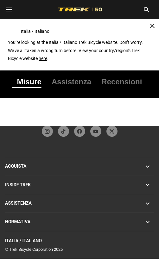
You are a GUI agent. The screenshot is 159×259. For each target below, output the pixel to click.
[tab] (29, 81)
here (43, 58)
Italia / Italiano (79, 240)
